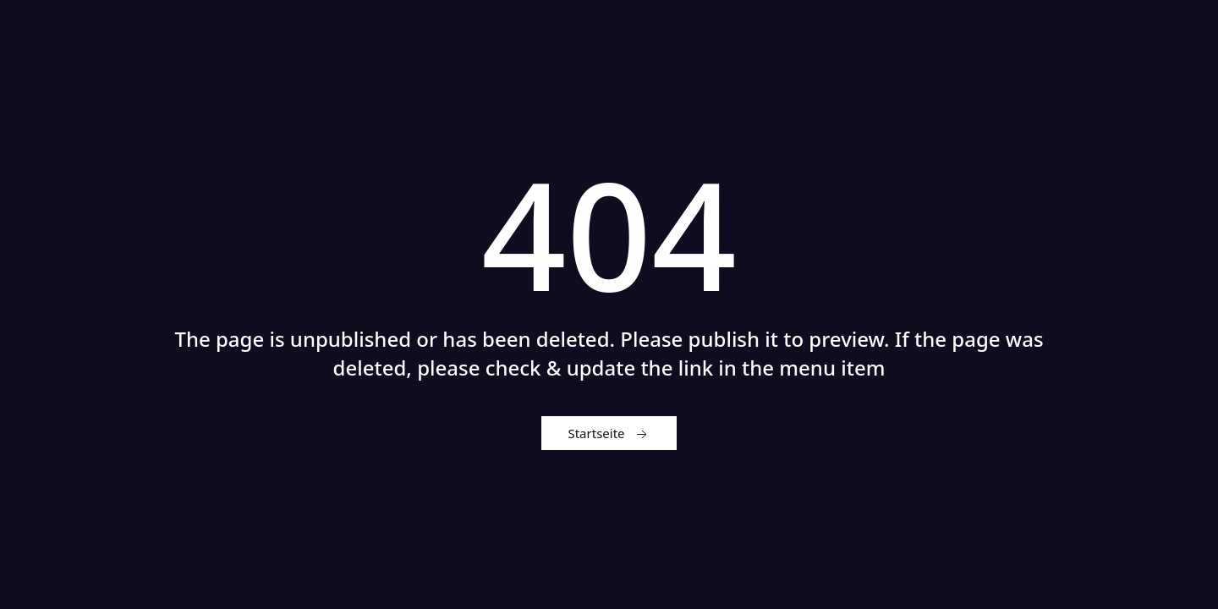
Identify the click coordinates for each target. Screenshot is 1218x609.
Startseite (609, 434)
